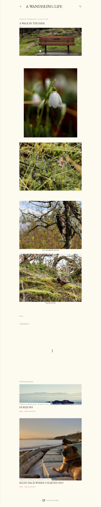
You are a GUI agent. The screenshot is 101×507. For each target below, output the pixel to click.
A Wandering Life (44, 6)
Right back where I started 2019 (41, 482)
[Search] (80, 6)
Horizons (26, 407)
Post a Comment (30, 411)
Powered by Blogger (50, 500)
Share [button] (21, 316)
